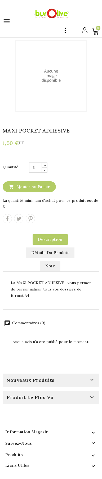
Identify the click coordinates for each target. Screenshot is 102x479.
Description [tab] (50, 239)
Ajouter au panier (29, 187)
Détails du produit (50, 252)
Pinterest (30, 218)
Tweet (18, 218)
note (50, 265)
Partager (7, 218)
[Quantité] (35, 167)
